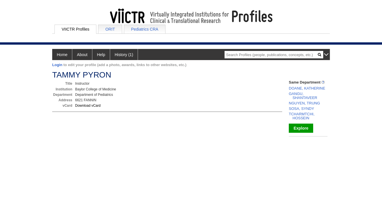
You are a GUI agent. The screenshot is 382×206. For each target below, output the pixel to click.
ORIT (110, 29)
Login (57, 65)
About (82, 54)
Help (101, 54)
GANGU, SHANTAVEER (303, 96)
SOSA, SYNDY (301, 108)
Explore (301, 128)
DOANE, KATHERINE (307, 88)
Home (62, 54)
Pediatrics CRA (144, 29)
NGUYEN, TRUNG (304, 103)
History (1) (124, 54)
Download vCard (88, 106)
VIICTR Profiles (75, 29)
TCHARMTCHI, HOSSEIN (302, 116)
